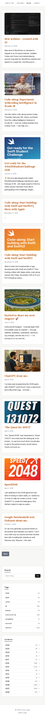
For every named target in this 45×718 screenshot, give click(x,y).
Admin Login (22, 713)
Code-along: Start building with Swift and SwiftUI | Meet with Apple (21, 206)
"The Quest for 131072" (18, 427)
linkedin (22, 610)
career (22, 602)
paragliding (22, 619)
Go (38, 576)
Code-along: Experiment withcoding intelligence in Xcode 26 (21, 103)
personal (22, 623)
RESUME (20, 3)
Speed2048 (11, 484)
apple (22, 597)
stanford (22, 628)
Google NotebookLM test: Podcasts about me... (20, 519)
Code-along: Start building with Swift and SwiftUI (21, 256)
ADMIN (37, 3)
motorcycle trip (22, 615)
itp (22, 606)
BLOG (29, 3)
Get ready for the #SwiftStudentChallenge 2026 (20, 166)
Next (5, 554)
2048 (22, 593)
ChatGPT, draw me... (17, 375)
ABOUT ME (9, 3)
